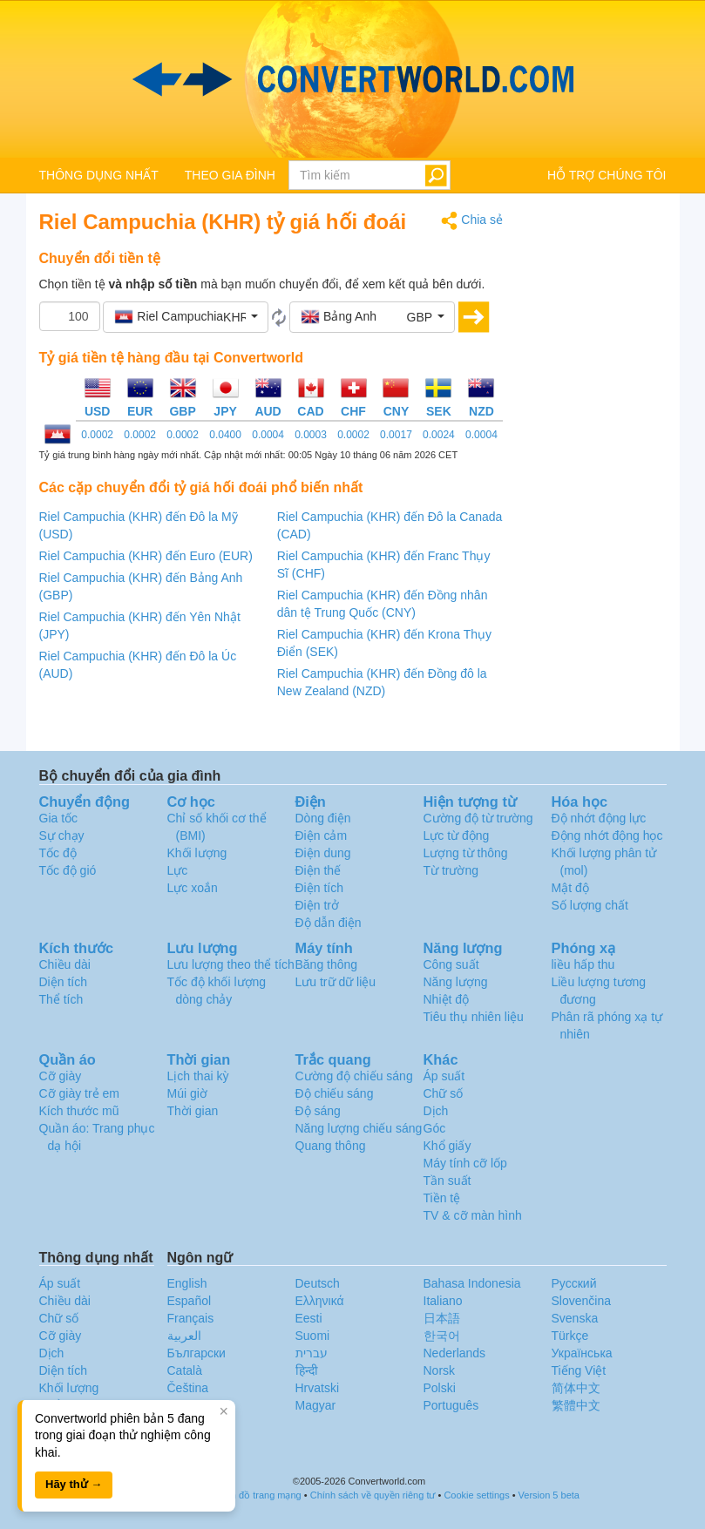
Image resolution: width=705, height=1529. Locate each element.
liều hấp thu (583, 964)
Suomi (312, 1336)
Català (184, 1370)
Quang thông (330, 1146)
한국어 (442, 1336)
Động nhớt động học (607, 835)
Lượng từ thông (466, 853)
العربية (184, 1336)
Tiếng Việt (579, 1370)
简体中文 (576, 1388)
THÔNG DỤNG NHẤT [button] (99, 175)
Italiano (443, 1301)
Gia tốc (58, 818)
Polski (440, 1388)
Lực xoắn (192, 888)
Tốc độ (58, 853)
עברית (311, 1353)
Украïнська (582, 1353)
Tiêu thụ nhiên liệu (474, 1017)
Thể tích (61, 999)
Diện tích (63, 982)
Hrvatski (317, 1388)
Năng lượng (456, 982)
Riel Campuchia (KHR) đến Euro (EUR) (146, 556)
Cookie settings (476, 1495)
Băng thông (326, 964)
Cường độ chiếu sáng (354, 1076)
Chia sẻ (472, 221)
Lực (177, 870)
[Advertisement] (598, 472)
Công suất (451, 964)
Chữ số (444, 1093)
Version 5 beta (549, 1495)
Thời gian (193, 1111)
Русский (574, 1283)
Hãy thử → (73, 1484)
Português (451, 1405)
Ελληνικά (319, 1301)
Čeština (187, 1388)
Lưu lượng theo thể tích (231, 964)
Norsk (440, 1370)
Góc (435, 1128)
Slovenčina (582, 1301)
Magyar (315, 1405)
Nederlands (455, 1353)
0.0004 (268, 435)
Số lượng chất (590, 905)
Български (196, 1353)
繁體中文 (576, 1405)
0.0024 (439, 435)
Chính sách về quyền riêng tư (373, 1495)
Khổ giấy (447, 1146)
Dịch (436, 1111)
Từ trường (451, 870)
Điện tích (319, 888)
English (187, 1283)
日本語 (442, 1318)
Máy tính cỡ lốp (465, 1163)
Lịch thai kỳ (198, 1076)
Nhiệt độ (447, 999)
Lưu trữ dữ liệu (335, 982)
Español (189, 1301)
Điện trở (317, 905)
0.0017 (396, 435)
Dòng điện (323, 818)
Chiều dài (65, 964)
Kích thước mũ (79, 1111)
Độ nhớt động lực (599, 818)
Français (190, 1318)
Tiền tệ (442, 1198)
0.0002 (97, 435)
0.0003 (311, 435)
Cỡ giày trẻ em (79, 1093)
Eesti (308, 1318)
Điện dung (323, 853)
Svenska (575, 1318)
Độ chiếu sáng (334, 1093)
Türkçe (570, 1336)
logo (352, 79)
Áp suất (444, 1076)
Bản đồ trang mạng (261, 1495)
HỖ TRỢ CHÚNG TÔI (607, 175)
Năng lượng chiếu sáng (359, 1128)
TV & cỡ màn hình (473, 1215)
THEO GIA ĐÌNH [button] (230, 175)
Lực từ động (457, 835)
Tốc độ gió (68, 870)
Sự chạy (62, 835)
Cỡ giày (60, 1076)
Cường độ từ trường (478, 818)
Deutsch (317, 1283)
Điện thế (318, 870)
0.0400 (225, 435)
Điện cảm (321, 835)
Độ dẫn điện (328, 923)
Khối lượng (197, 853)
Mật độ (570, 888)
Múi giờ (187, 1093)
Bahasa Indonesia (472, 1283)
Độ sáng (318, 1111)
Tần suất (447, 1180)
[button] (185, 317)
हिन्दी (306, 1370)
